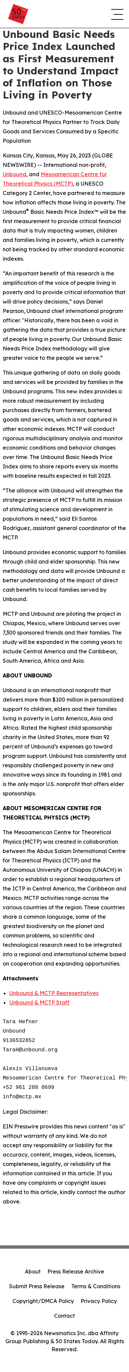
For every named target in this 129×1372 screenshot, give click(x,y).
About (33, 1271)
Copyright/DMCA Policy (43, 1301)
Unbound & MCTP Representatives (53, 993)
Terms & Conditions (95, 1286)
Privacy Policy (99, 1301)
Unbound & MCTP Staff (39, 1002)
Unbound (14, 174)
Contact (64, 1315)
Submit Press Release (36, 1286)
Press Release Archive (75, 1271)
